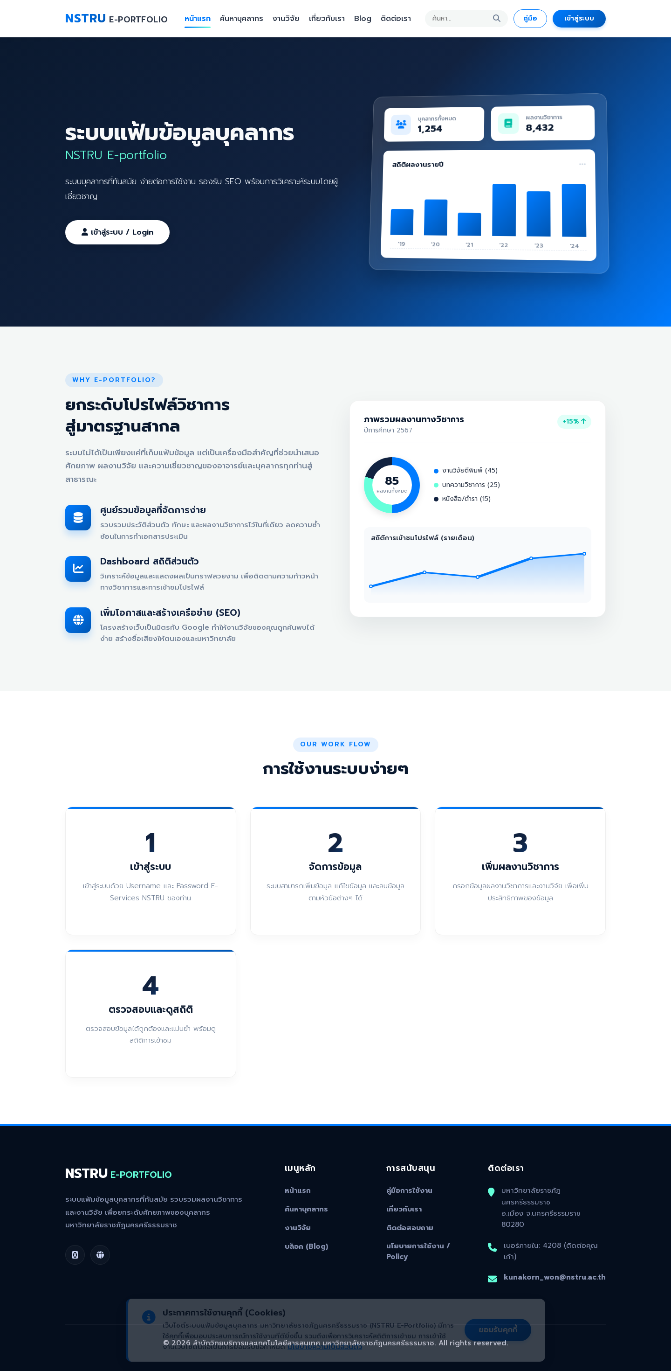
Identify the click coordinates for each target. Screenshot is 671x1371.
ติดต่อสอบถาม (409, 1228)
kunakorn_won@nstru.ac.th (555, 1277)
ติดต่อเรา (396, 18)
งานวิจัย (286, 18)
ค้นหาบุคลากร (241, 18)
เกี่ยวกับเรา (327, 18)
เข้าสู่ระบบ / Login (117, 232)
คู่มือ (530, 18)
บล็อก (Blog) (306, 1246)
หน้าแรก (198, 18)
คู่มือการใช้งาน (409, 1190)
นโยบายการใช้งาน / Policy (418, 1251)
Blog (362, 18)
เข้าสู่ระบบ (579, 18)
